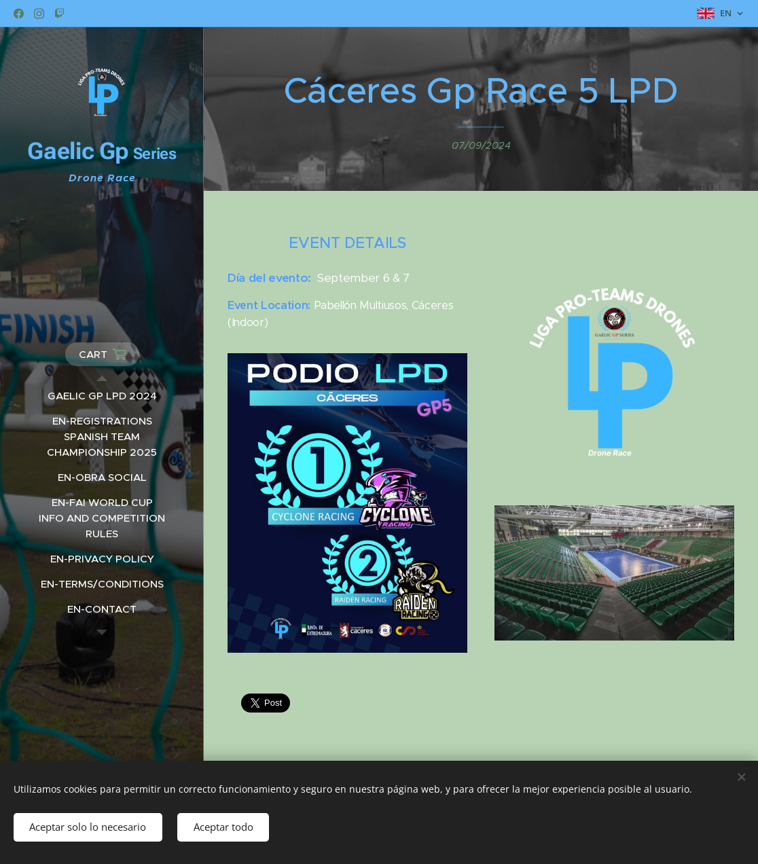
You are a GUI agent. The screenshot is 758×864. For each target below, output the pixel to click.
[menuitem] (102, 395)
